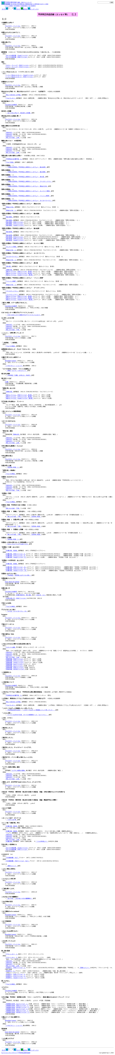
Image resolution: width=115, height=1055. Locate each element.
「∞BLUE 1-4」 (40, 595)
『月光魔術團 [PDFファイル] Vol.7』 (17, 861)
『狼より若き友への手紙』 (13, 95)
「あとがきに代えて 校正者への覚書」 (19, 113)
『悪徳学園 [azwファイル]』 (14, 664)
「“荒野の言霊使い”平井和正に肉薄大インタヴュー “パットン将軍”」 (28, 196)
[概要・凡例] (20, 2)
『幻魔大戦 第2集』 (11, 550)
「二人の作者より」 (41, 841)
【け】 (4, 9)
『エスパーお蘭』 (10, 647)
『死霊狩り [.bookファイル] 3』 (16, 977)
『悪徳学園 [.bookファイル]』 (14, 662)
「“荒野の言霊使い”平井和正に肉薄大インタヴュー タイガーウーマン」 (29, 200)
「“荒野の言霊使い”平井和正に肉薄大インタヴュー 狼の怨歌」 (26, 172)
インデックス (33, 9)
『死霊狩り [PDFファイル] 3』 (15, 974)
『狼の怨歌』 (9, 217)
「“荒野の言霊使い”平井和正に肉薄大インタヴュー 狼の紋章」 (26, 167)
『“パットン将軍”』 (11, 281)
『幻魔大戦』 (9, 841)
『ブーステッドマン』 (12, 291)
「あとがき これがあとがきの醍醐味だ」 (19, 898)
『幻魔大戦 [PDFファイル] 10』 (16, 567)
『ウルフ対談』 (10, 162)
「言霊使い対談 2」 (13, 467)
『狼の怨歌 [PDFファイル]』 (14, 222)
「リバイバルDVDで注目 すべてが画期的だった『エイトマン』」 (27, 714)
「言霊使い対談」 (35, 516)
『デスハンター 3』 (11, 957)
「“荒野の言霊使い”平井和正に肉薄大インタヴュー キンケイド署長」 (28, 191)
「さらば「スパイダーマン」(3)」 (17, 611)
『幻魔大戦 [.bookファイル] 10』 (16, 570)
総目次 (24, 9)
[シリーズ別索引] (9, 5)
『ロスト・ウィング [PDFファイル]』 (17, 65)
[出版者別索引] (24, 5)
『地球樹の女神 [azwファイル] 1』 (16, 1004)
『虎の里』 (8, 266)
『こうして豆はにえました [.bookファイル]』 (19, 75)
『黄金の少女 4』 (11, 260)
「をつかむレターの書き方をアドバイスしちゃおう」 (23, 315)
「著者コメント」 (12, 866)
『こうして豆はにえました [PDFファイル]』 (19, 77)
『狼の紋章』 (9, 232)
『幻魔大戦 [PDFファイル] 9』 (15, 554)
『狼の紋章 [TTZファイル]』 (14, 237)
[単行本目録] (13, 4)
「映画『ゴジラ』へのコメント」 (16, 370)
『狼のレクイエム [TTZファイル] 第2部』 (19, 298)
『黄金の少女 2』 (11, 210)
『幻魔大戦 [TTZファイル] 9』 (15, 555)
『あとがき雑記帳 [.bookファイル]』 (17, 55)
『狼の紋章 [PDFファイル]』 (14, 238)
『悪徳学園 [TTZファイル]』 (14, 660)
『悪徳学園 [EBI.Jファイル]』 (14, 667)
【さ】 (17, 9)
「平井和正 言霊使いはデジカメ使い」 (19, 575)
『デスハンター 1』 (11, 954)
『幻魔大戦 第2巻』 (11, 831)
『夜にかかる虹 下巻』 (12, 329)
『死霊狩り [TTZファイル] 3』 (15, 976)
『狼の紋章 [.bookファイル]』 (14, 240)
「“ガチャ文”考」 (11, 819)
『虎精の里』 (9, 269)
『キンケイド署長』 (11, 246)
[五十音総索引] (32, 5)
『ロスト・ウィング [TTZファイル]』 (17, 67)
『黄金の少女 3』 (11, 284)
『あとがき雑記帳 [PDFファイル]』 (16, 57)
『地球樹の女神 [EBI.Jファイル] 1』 (17, 1005)
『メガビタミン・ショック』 (14, 365)
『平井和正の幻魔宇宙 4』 (13, 159)
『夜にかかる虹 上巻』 (12, 137)
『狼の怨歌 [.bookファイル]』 (14, 225)
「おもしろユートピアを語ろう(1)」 (17, 544)
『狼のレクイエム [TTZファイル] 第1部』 (19, 273)
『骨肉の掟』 (16, 434)
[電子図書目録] (21, 4)
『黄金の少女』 (10, 207)
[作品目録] (7, 4)
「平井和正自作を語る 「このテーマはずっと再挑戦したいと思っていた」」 (30, 710)
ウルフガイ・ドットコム (12, 26)
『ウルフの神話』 (10, 346)
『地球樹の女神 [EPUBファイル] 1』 (17, 1007)
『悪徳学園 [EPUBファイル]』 (15, 669)
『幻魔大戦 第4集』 (11, 563)
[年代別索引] (17, 5)
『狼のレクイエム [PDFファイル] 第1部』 (19, 271)
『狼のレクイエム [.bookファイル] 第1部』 (19, 275)
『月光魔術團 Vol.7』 (12, 857)
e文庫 (6, 382)
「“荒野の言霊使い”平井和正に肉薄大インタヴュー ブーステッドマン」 (29, 181)
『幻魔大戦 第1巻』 (11, 826)
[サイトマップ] (28, 2)
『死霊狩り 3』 (10, 971)
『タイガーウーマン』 (12, 256)
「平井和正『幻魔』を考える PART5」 (18, 375)
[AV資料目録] (36, 4)
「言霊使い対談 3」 (13, 539)
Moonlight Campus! (10, 360)
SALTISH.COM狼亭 (11, 104)
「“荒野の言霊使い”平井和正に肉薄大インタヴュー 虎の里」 (25, 176)
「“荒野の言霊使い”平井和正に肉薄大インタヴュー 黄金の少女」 (27, 186)
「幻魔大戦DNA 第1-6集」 (23, 595)
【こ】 (4, 19)
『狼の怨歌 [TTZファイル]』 (14, 223)
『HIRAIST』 (9, 132)
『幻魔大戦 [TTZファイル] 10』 (16, 569)
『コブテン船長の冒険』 (18, 770)
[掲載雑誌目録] (29, 4)
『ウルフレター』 (10, 98)
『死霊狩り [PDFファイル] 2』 (15, 967)
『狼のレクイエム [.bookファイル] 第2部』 (19, 299)
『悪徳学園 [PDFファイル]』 (14, 659)
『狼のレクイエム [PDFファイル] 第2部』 (19, 296)
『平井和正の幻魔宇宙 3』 (13, 695)
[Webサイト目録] (44, 4)
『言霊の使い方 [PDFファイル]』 (16, 598)
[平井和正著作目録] (11, 2)
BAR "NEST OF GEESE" (12, 582)
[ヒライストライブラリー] (9, 1053)
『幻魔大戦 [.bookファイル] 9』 (16, 557)
